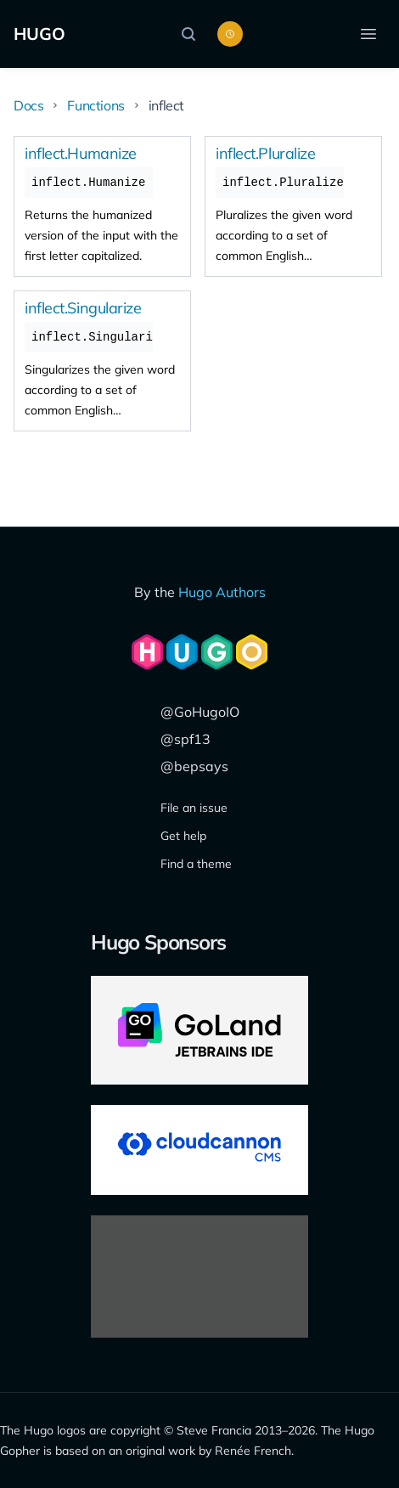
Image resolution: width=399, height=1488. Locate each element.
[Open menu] (368, 34)
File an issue (194, 807)
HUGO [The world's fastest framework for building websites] (39, 33)
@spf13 (185, 738)
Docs (28, 105)
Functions (95, 105)
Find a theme (196, 863)
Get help (183, 835)
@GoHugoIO (199, 711)
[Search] (193, 34)
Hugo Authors (222, 591)
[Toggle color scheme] (230, 34)
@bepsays (194, 766)
